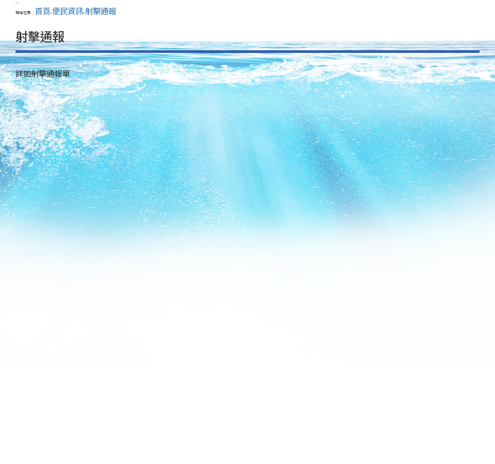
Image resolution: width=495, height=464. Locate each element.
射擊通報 (100, 11)
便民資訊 (67, 11)
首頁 (42, 11)
